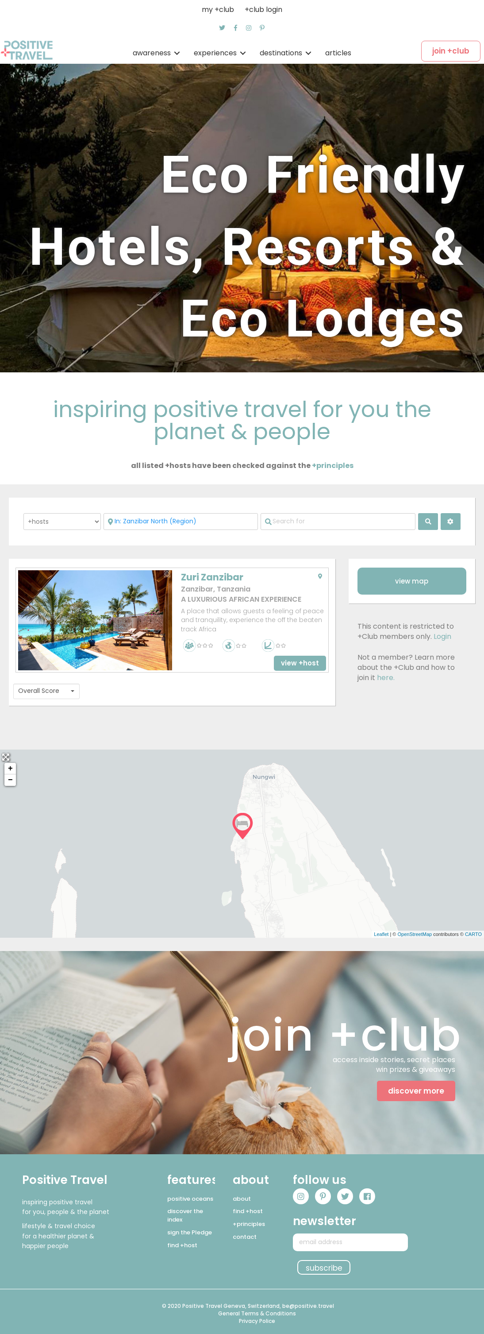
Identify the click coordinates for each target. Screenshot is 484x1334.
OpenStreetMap (414, 934)
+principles (332, 465)
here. (386, 678)
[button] (222, 27)
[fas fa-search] (428, 521)
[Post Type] (62, 521)
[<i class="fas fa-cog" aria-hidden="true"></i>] (451, 521)
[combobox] (46, 691)
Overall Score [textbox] (38, 691)
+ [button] (10, 768)
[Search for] (338, 521)
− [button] (10, 780)
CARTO (473, 934)
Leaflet (381, 934)
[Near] (181, 521)
